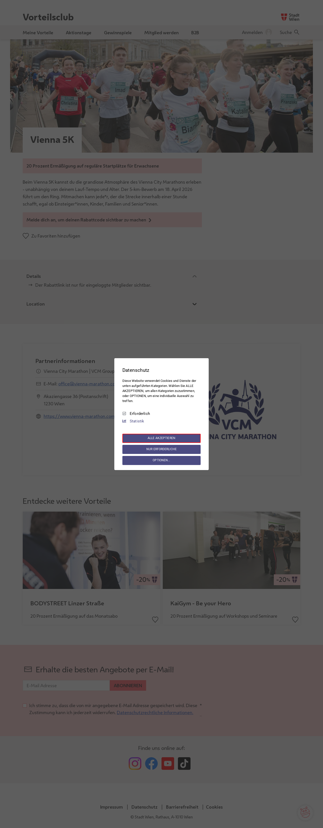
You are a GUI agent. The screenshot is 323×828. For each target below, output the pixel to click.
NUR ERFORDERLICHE (161, 449)
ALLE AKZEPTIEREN (161, 438)
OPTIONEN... (161, 460)
